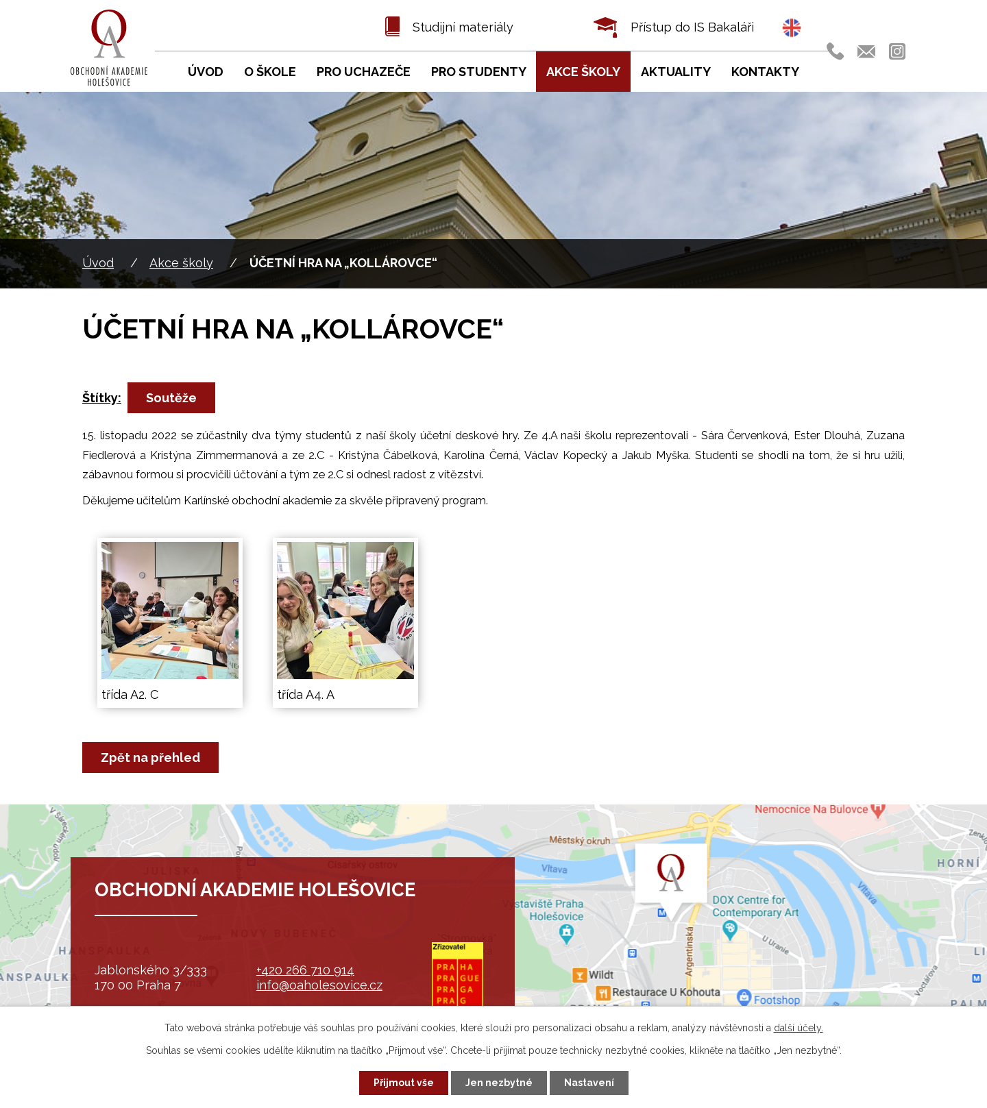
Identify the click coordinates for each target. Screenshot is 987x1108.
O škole (270, 71)
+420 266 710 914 (305, 970)
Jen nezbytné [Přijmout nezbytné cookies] (499, 1082)
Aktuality (676, 71)
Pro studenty (478, 71)
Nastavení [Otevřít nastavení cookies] (589, 1082)
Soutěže (171, 398)
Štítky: (101, 398)
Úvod (98, 263)
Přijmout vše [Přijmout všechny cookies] (404, 1082)
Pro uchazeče (364, 71)
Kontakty (765, 71)
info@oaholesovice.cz (319, 985)
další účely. (798, 1027)
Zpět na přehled (150, 757)
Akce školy (181, 263)
